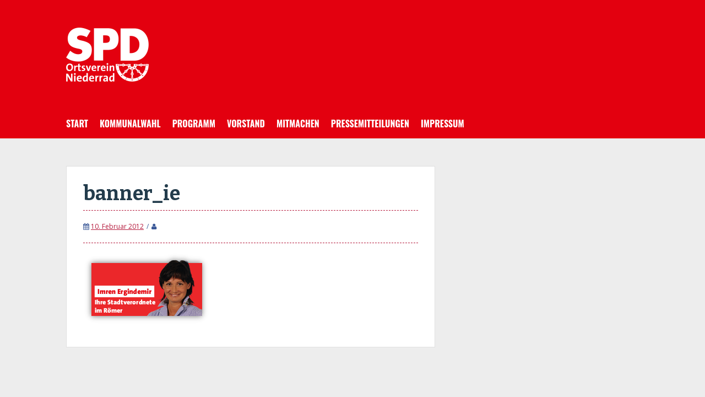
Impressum (442, 123)
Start (77, 123)
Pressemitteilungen (370, 123)
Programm (193, 123)
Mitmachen (297, 123)
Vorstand (246, 123)
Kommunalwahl (130, 123)
